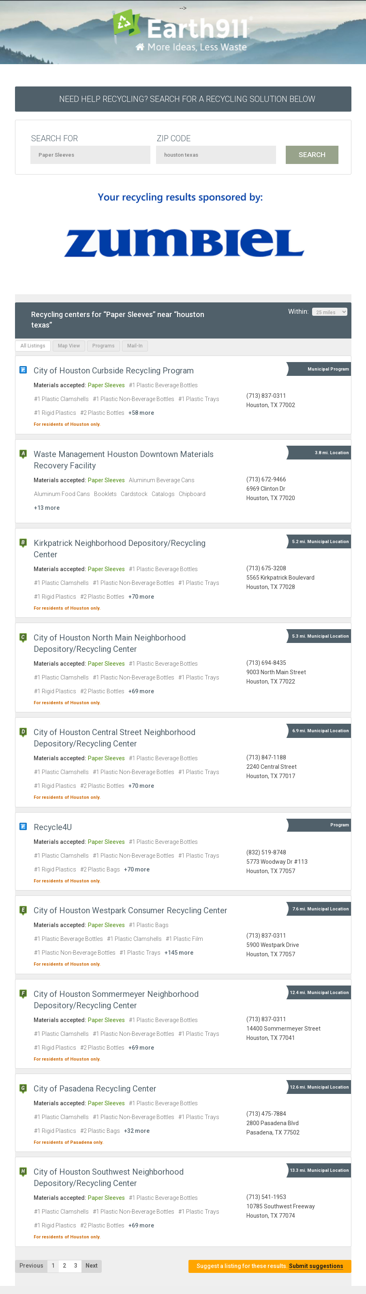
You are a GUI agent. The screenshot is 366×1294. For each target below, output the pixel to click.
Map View (69, 346)
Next (92, 1265)
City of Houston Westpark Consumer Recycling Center (130, 910)
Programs (103, 346)
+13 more (47, 508)
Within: (317, 311)
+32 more (137, 1131)
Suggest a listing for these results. (270, 1266)
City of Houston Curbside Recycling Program (114, 370)
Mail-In (135, 346)
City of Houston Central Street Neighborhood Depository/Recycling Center (114, 737)
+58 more (141, 413)
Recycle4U (53, 827)
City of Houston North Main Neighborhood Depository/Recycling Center (110, 643)
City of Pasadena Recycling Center (95, 1088)
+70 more (141, 596)
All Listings (32, 346)
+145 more (179, 952)
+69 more (141, 691)
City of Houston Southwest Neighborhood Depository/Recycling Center (109, 1177)
